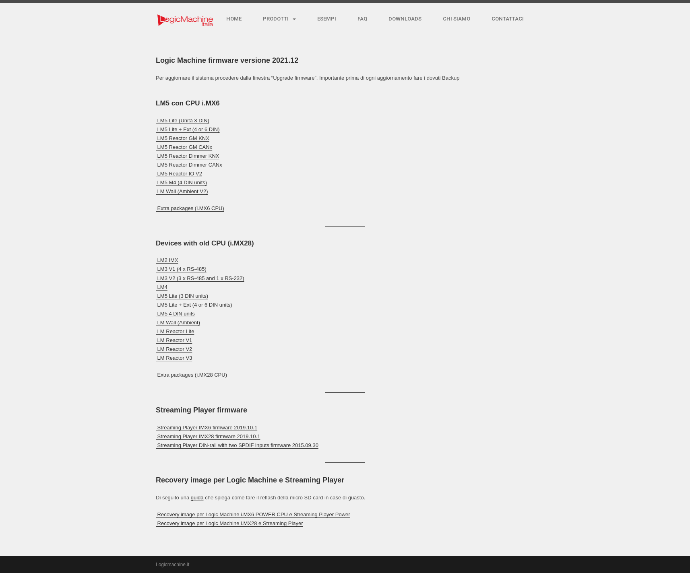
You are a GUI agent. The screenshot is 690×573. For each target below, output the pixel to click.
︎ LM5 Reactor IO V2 (179, 174)
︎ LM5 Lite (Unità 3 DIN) (182, 120)
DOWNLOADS (404, 19)
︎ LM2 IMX (167, 260)
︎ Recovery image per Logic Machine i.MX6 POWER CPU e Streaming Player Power (253, 514)
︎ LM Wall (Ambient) (178, 322)
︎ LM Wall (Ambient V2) (182, 191)
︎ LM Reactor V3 (174, 358)
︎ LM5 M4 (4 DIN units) (181, 182)
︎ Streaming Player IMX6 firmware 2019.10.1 (206, 428)
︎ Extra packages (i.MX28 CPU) (191, 375)
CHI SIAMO (456, 19)
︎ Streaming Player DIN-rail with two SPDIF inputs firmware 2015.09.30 (237, 445)
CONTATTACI (508, 19)
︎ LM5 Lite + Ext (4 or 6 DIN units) (194, 305)
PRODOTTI (279, 19)
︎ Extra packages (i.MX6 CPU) (190, 208)
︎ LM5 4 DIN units (175, 314)
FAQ (362, 19)
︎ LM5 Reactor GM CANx (184, 147)
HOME (234, 19)
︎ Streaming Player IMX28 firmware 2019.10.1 (208, 436)
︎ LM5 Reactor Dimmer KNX (187, 156)
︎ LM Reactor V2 (174, 349)
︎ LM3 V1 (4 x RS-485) (181, 269)
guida (197, 498)
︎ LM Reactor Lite (175, 331)
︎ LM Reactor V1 (174, 340)
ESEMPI (326, 19)
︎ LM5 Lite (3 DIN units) (182, 296)
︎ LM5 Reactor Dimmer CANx (189, 165)
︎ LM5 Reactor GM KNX (182, 138)
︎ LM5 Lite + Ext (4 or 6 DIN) (188, 129)
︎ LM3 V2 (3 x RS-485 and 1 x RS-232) (200, 278)
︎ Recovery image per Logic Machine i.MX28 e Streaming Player (229, 523)
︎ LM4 (161, 287)
